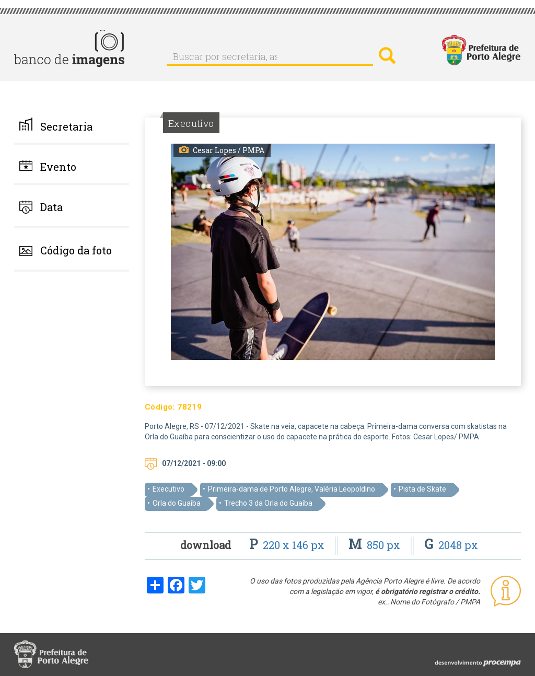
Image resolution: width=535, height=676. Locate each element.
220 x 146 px (288, 545)
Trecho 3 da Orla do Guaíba (268, 503)
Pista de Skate (422, 489)
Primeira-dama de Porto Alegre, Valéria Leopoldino (291, 489)
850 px (375, 545)
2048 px (451, 545)
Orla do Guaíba (177, 503)
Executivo (168, 489)
